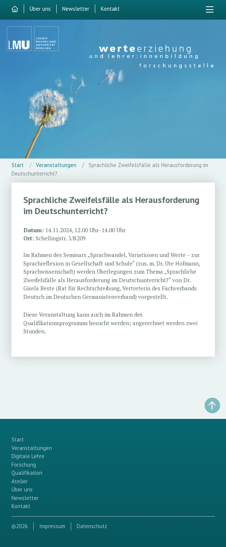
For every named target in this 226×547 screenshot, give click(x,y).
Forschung (23, 464)
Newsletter (75, 8)
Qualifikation (26, 472)
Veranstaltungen (56, 165)
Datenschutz (92, 526)
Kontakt (110, 8)
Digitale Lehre (27, 456)
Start (17, 165)
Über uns (40, 8)
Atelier (19, 481)
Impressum (52, 526)
